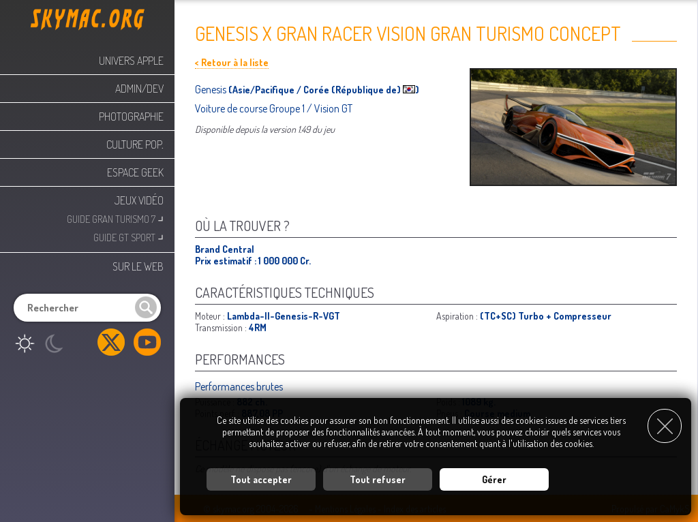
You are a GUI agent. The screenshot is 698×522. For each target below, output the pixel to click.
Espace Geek (135, 172)
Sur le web (138, 266)
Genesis (211, 89)
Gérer (494, 478)
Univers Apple (131, 60)
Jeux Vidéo (139, 200)
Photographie (131, 116)
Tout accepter (261, 478)
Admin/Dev (139, 88)
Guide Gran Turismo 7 (115, 218)
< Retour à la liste (232, 62)
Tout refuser (378, 478)
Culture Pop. (135, 144)
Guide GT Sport (128, 236)
